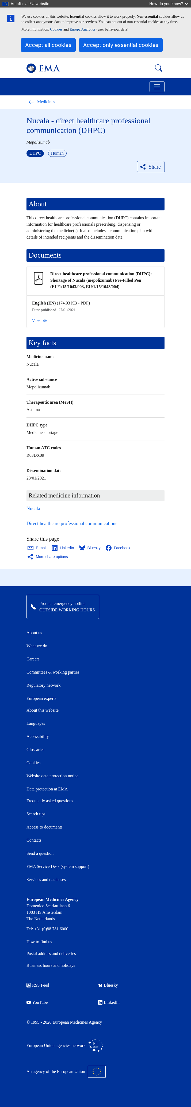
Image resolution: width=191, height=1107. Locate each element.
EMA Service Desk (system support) (57, 866)
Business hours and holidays (50, 965)
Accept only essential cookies (120, 45)
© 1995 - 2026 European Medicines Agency (64, 1022)
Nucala (33, 508)
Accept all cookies (48, 45)
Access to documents (44, 827)
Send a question (40, 853)
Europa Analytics (83, 29)
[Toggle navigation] (157, 86)
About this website (42, 710)
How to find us (39, 941)
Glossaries (35, 749)
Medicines (42, 101)
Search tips (35, 814)
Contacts (33, 840)
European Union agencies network (64, 1045)
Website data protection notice (52, 776)
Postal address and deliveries (51, 953)
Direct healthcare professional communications (71, 523)
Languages (35, 723)
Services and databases (46, 879)
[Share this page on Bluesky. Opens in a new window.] (90, 548)
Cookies (56, 29)
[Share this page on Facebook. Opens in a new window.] (118, 548)
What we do (36, 646)
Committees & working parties (52, 672)
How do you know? (168, 3)
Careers (33, 659)
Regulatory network (43, 685)
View (39, 321)
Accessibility (37, 736)
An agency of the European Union (66, 1072)
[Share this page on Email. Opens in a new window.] (37, 548)
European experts (41, 698)
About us (34, 632)
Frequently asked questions (49, 800)
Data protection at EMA (47, 789)
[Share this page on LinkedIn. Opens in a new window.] (63, 548)
